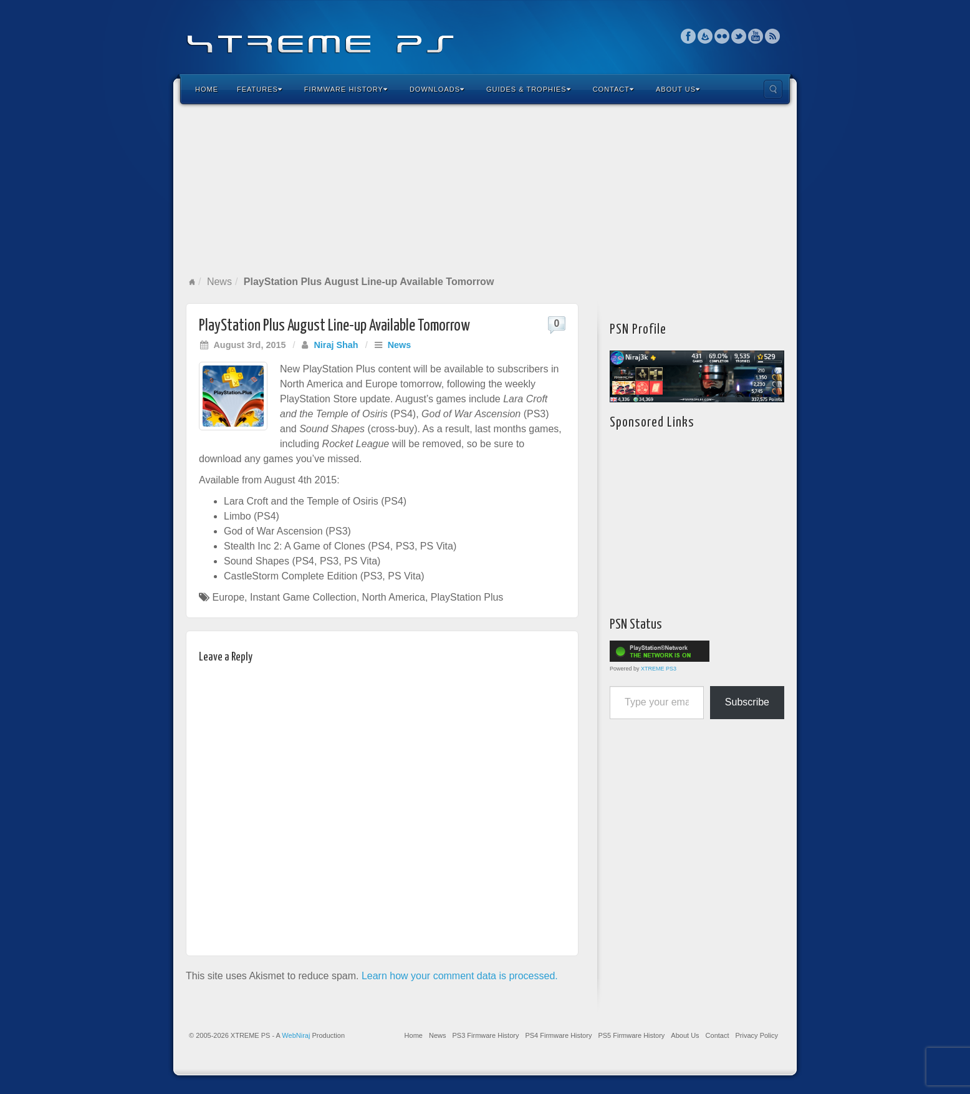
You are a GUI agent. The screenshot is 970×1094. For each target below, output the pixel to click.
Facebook (688, 36)
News (219, 281)
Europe (228, 597)
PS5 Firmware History (631, 1035)
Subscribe (747, 702)
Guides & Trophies (528, 89)
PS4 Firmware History (558, 1035)
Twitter (739, 36)
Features (259, 89)
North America (393, 597)
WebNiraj (296, 1035)
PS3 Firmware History (485, 1035)
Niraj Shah (336, 345)
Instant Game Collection (303, 597)
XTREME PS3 (658, 669)
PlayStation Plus (467, 597)
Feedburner (705, 36)
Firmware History (346, 89)
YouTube (756, 36)
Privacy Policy (757, 1035)
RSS (772, 36)
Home (206, 89)
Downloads (437, 89)
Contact (613, 89)
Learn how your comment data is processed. (460, 976)
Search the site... (773, 89)
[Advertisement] (485, 189)
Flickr (722, 36)
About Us (678, 89)
